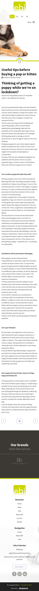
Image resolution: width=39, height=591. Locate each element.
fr (27, 16)
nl (17, 16)
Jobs (19, 511)
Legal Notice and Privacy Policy (19, 553)
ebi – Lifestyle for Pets (25, 585)
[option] (19, 461)
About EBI (19, 515)
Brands (19, 522)
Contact (19, 518)
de (22, 16)
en (12, 16)
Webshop (19, 549)
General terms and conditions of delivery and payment (19, 558)
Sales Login (19, 567)
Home (19, 504)
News (19, 507)
